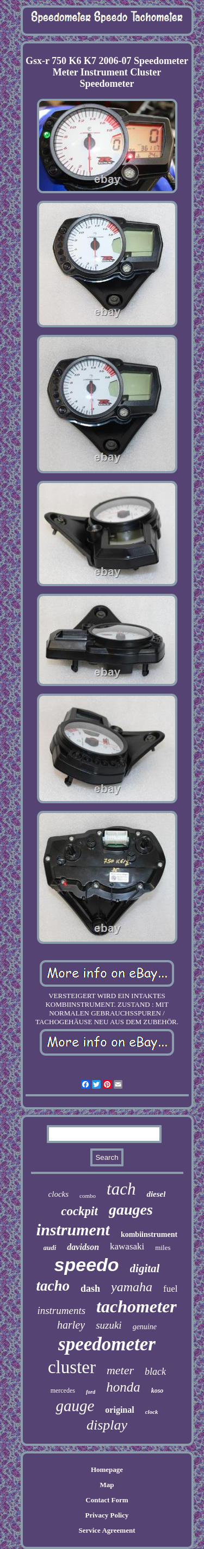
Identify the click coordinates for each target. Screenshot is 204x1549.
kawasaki (127, 1246)
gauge (74, 1405)
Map (107, 1485)
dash (90, 1288)
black (155, 1371)
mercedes (63, 1390)
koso (157, 1390)
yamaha (131, 1287)
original (119, 1409)
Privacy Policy (107, 1515)
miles (162, 1247)
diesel (155, 1194)
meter (120, 1370)
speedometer (107, 1344)
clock (151, 1411)
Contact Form (106, 1500)
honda (123, 1387)
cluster (72, 1367)
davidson (83, 1247)
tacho (53, 1286)
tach (121, 1188)
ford (90, 1392)
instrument (73, 1230)
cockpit (79, 1211)
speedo (86, 1264)
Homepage (107, 1469)
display (106, 1425)
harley (71, 1325)
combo (87, 1195)
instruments (61, 1310)
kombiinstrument (149, 1234)
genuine (145, 1327)
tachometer (136, 1306)
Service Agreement (106, 1530)
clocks (58, 1194)
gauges (131, 1209)
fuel (170, 1289)
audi (50, 1247)
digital (145, 1268)
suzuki (109, 1325)
